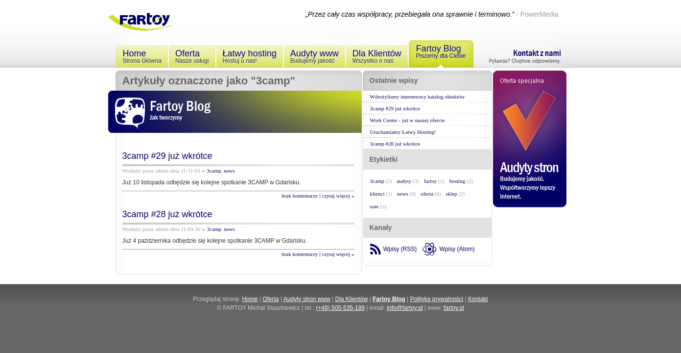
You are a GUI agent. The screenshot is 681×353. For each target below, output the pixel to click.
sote (374, 206)
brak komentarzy (300, 196)
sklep (451, 194)
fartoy (430, 181)
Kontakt (478, 299)
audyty (404, 181)
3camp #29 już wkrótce (167, 156)
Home (250, 299)
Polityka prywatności (436, 299)
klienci (377, 194)
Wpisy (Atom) (457, 249)
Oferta (270, 299)
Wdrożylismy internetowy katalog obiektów (417, 97)
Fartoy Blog (389, 299)
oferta (427, 194)
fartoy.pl (454, 307)
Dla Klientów (351, 299)
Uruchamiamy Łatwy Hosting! (403, 132)
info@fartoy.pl (405, 307)
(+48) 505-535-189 (340, 307)
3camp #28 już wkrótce (167, 214)
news (229, 171)
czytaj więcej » (338, 196)
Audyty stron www (306, 299)
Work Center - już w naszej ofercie (407, 120)
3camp (214, 171)
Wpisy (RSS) (400, 249)
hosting (457, 181)
